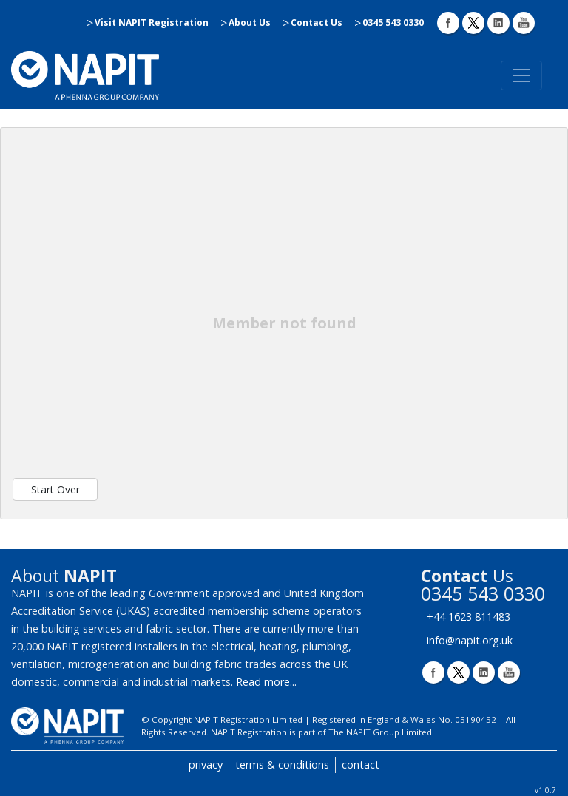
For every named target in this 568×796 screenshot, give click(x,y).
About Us (250, 22)
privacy (206, 765)
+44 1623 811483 (468, 617)
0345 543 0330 (393, 22)
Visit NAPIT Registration (152, 22)
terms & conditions (282, 765)
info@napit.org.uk (470, 640)
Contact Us (316, 22)
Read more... (266, 682)
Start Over (55, 489)
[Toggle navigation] (521, 75)
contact (360, 765)
